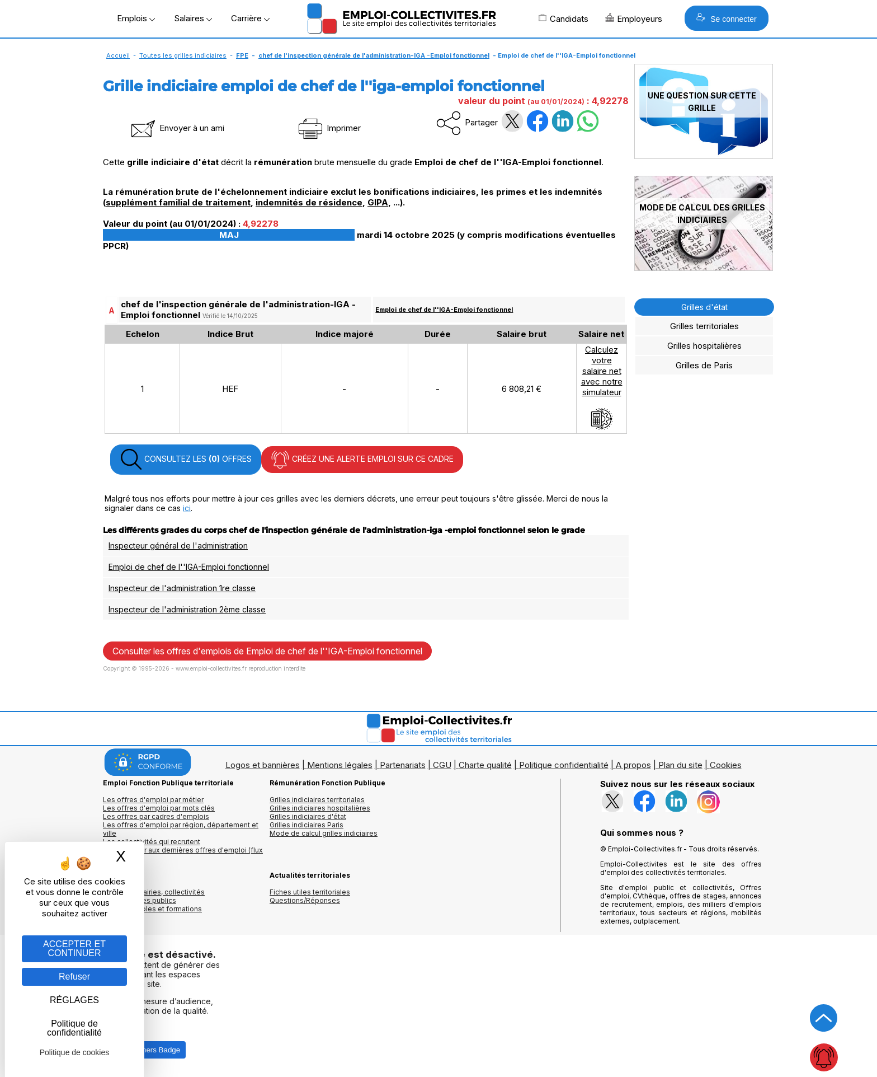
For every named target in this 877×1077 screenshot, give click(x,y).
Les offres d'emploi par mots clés (159, 808)
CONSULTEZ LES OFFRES (186, 459)
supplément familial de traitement (178, 202)
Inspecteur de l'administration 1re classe (182, 588)
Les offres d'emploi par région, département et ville (180, 829)
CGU (442, 765)
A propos (633, 765)
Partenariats (403, 765)
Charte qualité (485, 765)
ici (187, 508)
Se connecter (726, 18)
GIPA (377, 202)
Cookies (726, 765)
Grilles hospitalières (704, 345)
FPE (242, 55)
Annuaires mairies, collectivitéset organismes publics (154, 896)
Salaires (193, 18)
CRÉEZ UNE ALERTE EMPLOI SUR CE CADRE (362, 459)
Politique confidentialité (564, 765)
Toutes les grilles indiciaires (183, 55)
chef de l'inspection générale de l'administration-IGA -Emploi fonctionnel (373, 55)
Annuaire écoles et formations (152, 909)
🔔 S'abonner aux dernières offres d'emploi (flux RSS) (183, 854)
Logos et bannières (262, 765)
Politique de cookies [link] (75, 1052)
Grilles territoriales (704, 326)
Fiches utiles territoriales (310, 892)
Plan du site (680, 765)
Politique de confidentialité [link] (74, 1028)
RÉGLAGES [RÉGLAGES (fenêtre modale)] (74, 1000)
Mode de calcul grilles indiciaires (324, 833)
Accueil (118, 55)
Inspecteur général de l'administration (178, 545)
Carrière (250, 18)
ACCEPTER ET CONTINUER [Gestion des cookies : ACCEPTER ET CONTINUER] (74, 948)
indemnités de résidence (309, 202)
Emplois (136, 18)
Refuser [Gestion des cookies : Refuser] (74, 976)
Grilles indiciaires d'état (308, 816)
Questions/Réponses (305, 900)
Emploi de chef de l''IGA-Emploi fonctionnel (444, 309)
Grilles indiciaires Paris (306, 825)
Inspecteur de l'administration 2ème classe (187, 609)
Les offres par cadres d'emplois (156, 816)
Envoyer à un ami (176, 128)
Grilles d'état (704, 307)
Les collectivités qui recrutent (151, 841)
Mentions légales (340, 765)
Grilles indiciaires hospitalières (320, 808)
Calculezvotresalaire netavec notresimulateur (602, 387)
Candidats (563, 18)
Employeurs (633, 18)
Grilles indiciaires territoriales (317, 799)
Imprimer (328, 128)
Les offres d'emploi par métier (153, 799)
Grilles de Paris (704, 365)
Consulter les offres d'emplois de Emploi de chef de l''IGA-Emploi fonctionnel (267, 651)
